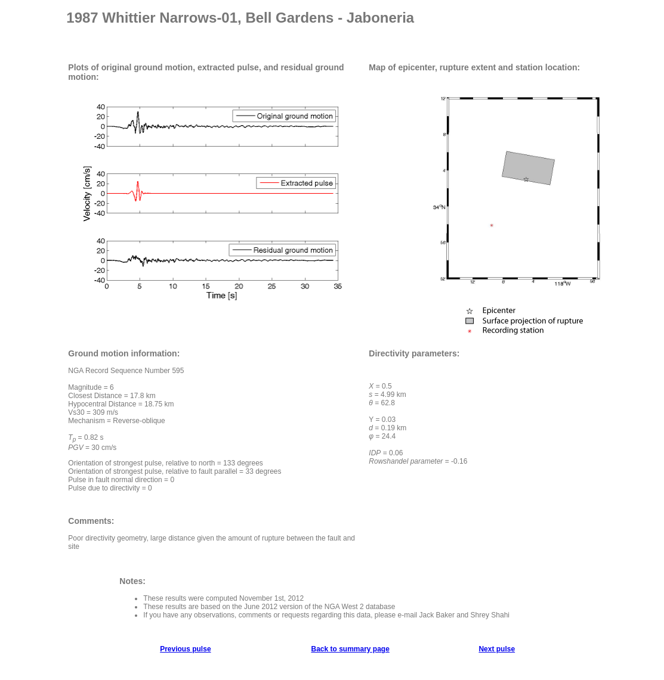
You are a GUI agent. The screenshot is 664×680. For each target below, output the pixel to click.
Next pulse (496, 649)
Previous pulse (185, 649)
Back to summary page (350, 649)
